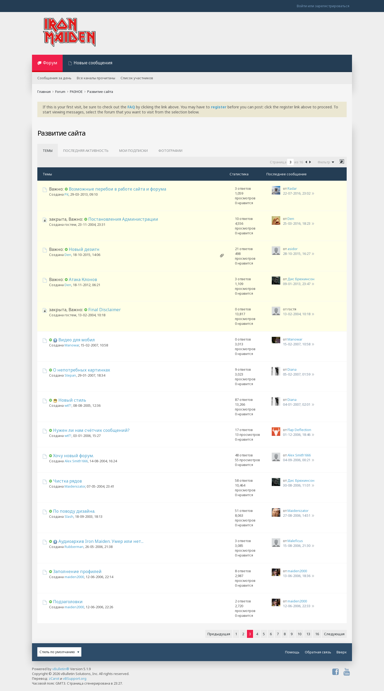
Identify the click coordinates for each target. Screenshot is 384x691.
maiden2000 (74, 576)
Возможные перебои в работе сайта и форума (117, 189)
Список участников (137, 78)
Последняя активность (86, 150)
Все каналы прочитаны (96, 78)
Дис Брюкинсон (300, 279)
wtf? (68, 405)
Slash (69, 516)
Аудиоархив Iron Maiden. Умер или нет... (100, 541)
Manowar (72, 345)
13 (308, 633)
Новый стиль (72, 400)
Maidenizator (75, 486)
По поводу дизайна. (74, 511)
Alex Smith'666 (76, 461)
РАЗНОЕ (76, 91)
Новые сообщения (93, 63)
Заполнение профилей (77, 571)
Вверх (342, 652)
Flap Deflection (299, 429)
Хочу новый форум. (73, 456)
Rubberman (74, 546)
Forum (60, 91)
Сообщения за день (54, 78)
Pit (67, 194)
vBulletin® (60, 668)
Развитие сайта (100, 91)
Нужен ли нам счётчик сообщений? (91, 430)
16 (317, 633)
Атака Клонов (83, 279)
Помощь (292, 652)
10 (299, 633)
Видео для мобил (76, 340)
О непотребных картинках (81, 370)
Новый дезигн (84, 249)
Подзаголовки (68, 602)
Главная (44, 91)
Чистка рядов (67, 481)
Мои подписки (133, 150)
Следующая (334, 633)
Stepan (70, 375)
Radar (292, 188)
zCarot (54, 678)
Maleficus (295, 540)
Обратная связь (318, 652)
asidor (292, 248)
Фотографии (170, 150)
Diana (292, 369)
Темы (48, 150)
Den (290, 218)
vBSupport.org (74, 678)
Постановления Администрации (123, 219)
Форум (50, 63)
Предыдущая (218, 633)
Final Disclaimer (104, 310)
